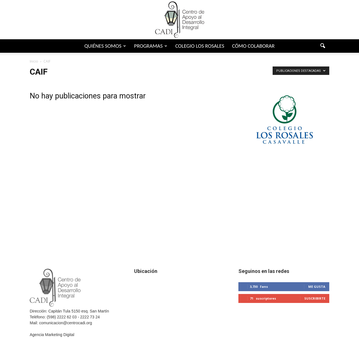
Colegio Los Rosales (199, 46)
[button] (322, 46)
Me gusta (316, 286)
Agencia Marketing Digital (52, 334)
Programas (150, 46)
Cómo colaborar (253, 46)
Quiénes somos (105, 46)
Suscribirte (314, 298)
